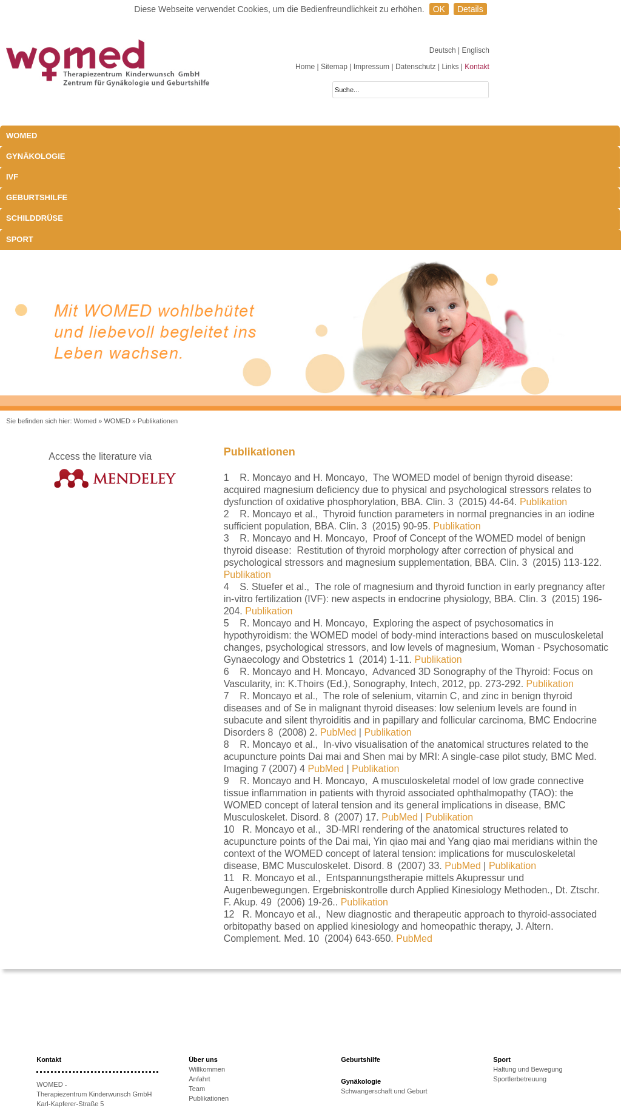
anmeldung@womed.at (93, 1048)
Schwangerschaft (366, 1038)
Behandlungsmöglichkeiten (380, 1057)
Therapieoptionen (215, 1055)
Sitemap (334, 66)
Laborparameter (364, 1028)
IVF (167, 135)
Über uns (203, 955)
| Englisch (473, 50)
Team (197, 985)
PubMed (338, 628)
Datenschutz (415, 66)
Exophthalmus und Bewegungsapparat (398, 1048)
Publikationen (158, 317)
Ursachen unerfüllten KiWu (228, 1045)
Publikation (543, 398)
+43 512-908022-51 (81, 1039)
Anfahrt (199, 975)
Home (305, 66)
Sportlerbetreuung (519, 975)
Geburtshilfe (269, 135)
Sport (407, 135)
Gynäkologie (113, 135)
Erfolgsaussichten (215, 1065)
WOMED (21, 135)
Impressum (371, 66)
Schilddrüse (345, 135)
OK (439, 9)
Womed (85, 317)
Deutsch (443, 50)
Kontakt (477, 66)
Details (470, 9)
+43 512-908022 (86, 1029)
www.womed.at (76, 1058)
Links (449, 66)
